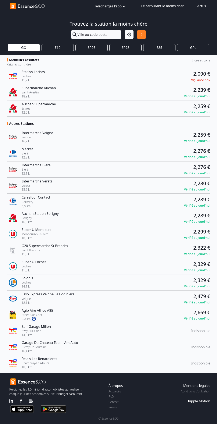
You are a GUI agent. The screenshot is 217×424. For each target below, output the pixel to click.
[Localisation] (129, 34)
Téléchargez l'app (110, 6)
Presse (112, 407)
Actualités (114, 391)
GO (23, 47)
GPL (193, 47)
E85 (159, 47)
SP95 (92, 47)
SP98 (125, 47)
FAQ (111, 397)
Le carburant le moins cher (162, 6)
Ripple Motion (199, 401)
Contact (113, 402)
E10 (57, 47)
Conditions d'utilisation (195, 391)
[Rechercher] (141, 34)
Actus (201, 6)
